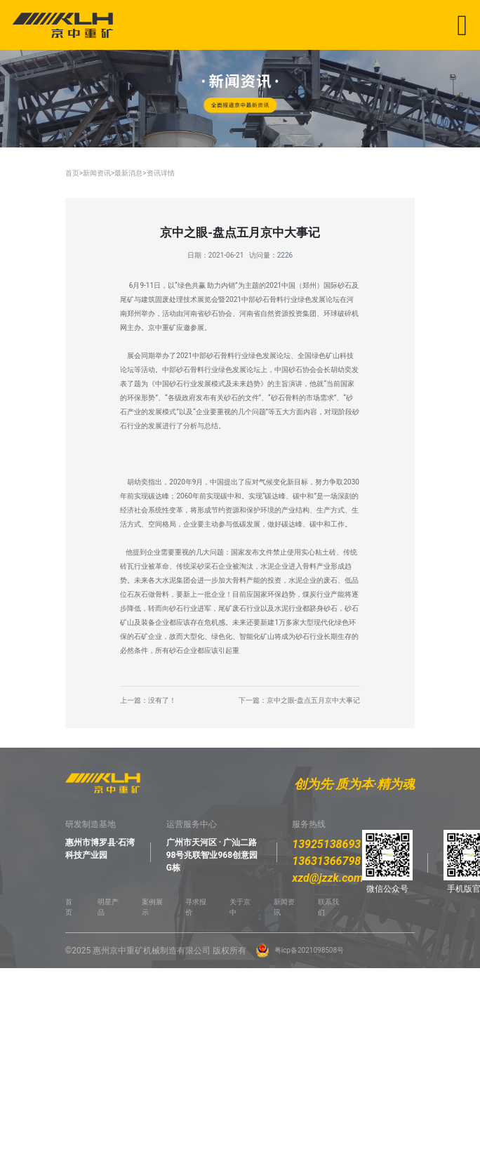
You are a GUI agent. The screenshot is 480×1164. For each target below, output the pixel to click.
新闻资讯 (97, 173)
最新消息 (128, 173)
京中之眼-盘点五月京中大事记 (313, 700)
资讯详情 (161, 173)
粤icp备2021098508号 (309, 950)
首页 (72, 173)
